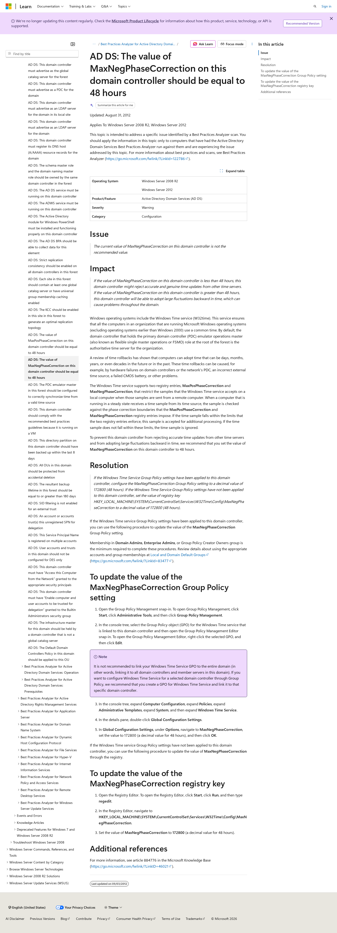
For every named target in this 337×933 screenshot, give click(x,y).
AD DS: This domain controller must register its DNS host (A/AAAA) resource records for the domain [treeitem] (52, 149)
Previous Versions (42, 918)
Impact (266, 58)
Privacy (102, 918)
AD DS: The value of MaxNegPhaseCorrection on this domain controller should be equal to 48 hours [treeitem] (53, 368)
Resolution (268, 65)
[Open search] (315, 6)
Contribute (84, 918)
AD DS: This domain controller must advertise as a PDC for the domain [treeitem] (50, 89)
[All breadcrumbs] (94, 44)
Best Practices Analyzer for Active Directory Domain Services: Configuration (138, 44)
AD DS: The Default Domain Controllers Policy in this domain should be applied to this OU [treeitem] (51, 653)
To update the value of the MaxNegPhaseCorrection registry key (287, 83)
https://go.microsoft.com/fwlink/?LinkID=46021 (129, 866)
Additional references (276, 91)
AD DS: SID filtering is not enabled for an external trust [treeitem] (52, 506)
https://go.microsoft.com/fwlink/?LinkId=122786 (145, 158)
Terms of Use (171, 918)
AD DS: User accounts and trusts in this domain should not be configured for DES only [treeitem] (51, 554)
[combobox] (42, 54)
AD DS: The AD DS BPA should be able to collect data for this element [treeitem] (52, 247)
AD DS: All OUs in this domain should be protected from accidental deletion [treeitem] (49, 471)
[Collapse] (73, 44)
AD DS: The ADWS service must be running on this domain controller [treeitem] (53, 206)
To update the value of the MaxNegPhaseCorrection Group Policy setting (293, 73)
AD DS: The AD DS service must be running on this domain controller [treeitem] (53, 193)
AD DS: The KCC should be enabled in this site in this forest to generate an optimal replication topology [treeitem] (53, 318)
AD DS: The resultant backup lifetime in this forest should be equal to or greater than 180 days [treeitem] (52, 490)
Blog (64, 918)
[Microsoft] (9, 6)
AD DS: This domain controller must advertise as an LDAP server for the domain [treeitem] (52, 127)
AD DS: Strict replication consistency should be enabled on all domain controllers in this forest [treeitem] (53, 266)
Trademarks (194, 918)
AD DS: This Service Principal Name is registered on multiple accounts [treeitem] (53, 538)
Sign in (326, 6)
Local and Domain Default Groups (177, 554)
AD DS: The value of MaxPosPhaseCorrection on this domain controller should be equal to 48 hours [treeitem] (52, 343)
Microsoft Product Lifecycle (135, 20)
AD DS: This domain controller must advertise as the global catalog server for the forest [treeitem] (49, 70)
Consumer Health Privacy (134, 918)
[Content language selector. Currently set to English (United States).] (27, 907)
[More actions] (252, 44)
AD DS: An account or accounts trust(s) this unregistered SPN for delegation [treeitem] (51, 522)
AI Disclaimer (15, 918)
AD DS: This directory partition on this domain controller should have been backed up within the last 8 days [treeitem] (53, 449)
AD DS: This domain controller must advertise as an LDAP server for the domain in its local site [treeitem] (52, 108)
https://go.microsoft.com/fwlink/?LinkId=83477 (129, 560)
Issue (264, 52)
